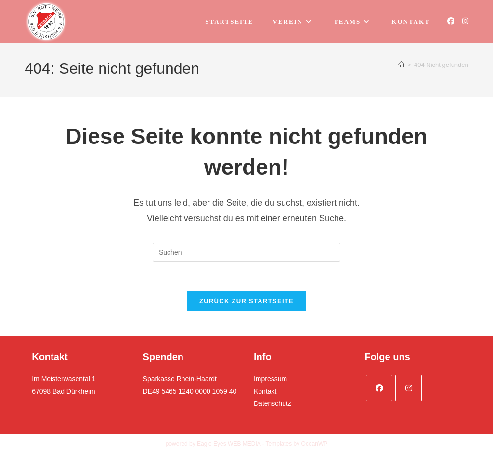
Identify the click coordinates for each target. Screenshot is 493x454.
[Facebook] (379, 388)
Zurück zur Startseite (246, 301)
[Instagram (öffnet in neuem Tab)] (465, 21)
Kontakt (265, 391)
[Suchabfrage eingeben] (246, 252)
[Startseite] (401, 64)
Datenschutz (272, 403)
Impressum (270, 379)
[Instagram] (408, 388)
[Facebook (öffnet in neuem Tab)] (450, 21)
